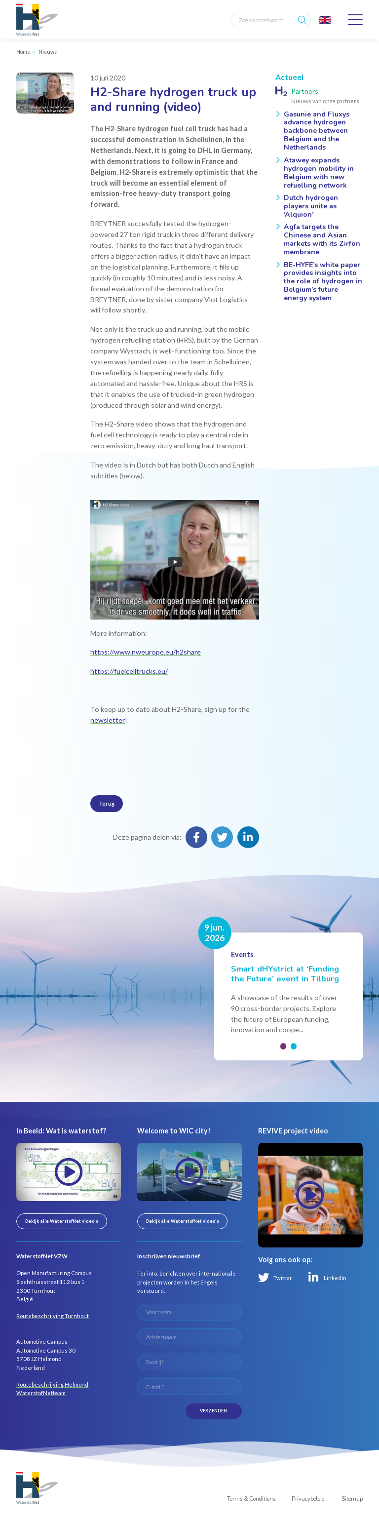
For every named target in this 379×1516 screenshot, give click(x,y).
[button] (283, 1046)
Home (23, 52)
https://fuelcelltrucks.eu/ (129, 671)
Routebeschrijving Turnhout (52, 1316)
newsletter (107, 720)
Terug (106, 803)
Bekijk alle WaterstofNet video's (61, 1221)
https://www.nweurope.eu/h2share (145, 652)
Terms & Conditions (251, 1499)
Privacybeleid (308, 1499)
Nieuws (47, 52)
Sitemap (352, 1499)
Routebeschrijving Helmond (52, 1384)
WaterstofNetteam (41, 1393)
